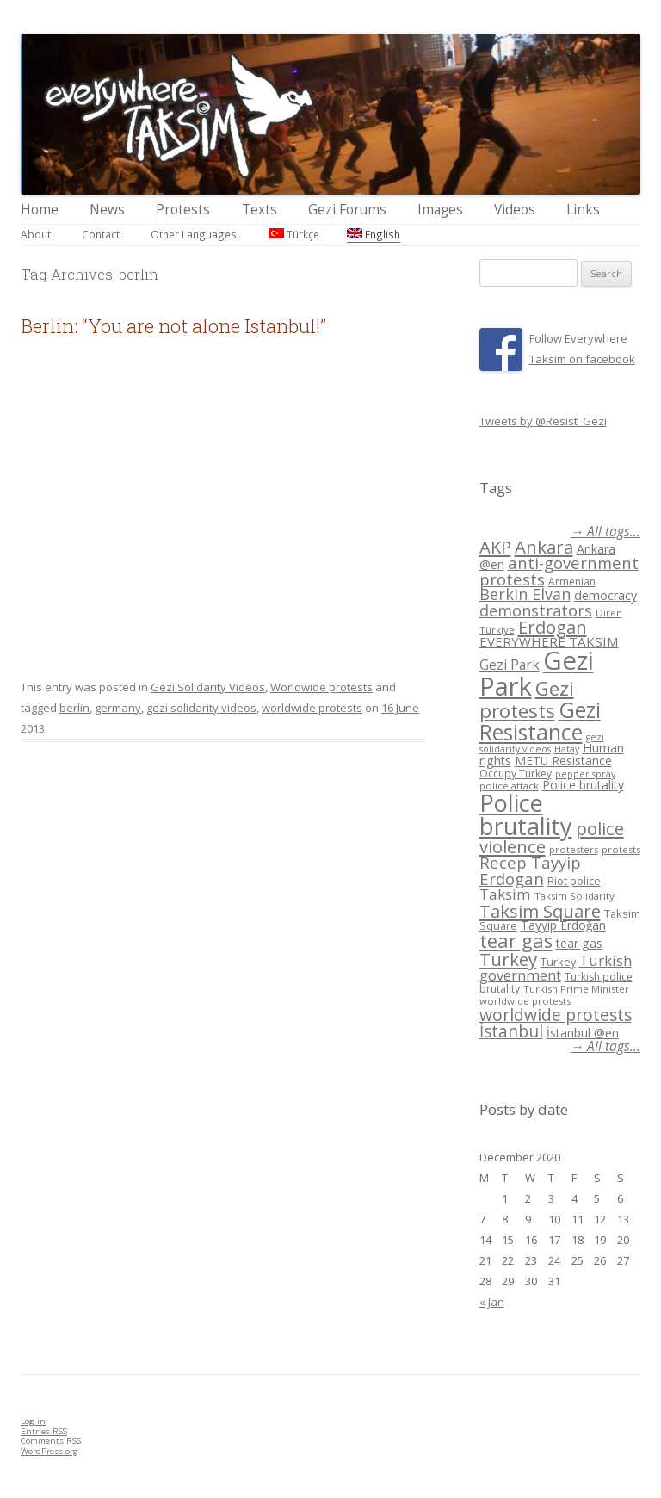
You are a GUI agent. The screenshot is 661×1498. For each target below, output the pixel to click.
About (36, 234)
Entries (44, 1431)
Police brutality (583, 785)
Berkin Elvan (525, 594)
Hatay (566, 749)
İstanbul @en (583, 1032)
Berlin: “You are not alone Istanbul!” (173, 325)
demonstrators (535, 610)
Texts (259, 210)
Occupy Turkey (515, 773)
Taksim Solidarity (574, 895)
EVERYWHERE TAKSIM (549, 641)
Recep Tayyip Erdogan (530, 870)
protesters (573, 849)
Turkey (508, 959)
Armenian (572, 581)
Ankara (544, 547)
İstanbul (511, 1031)
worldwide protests (312, 707)
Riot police (574, 880)
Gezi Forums (347, 210)
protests (621, 849)
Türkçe (294, 234)
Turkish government (555, 967)
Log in (33, 1421)
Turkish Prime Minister (576, 988)
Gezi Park (509, 664)
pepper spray (585, 774)
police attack (509, 785)
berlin (74, 707)
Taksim (505, 894)
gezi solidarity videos (201, 707)
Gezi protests (526, 699)
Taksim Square (540, 911)
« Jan (491, 1301)
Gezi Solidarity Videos (208, 687)
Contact (101, 234)
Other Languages (194, 234)
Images (440, 210)
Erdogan (552, 627)
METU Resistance (563, 760)
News (107, 210)
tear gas (516, 940)
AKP (495, 547)
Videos (514, 210)
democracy (605, 595)
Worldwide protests (321, 687)
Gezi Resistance (540, 720)
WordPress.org (49, 1451)
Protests (183, 210)
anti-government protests (559, 570)
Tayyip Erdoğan (563, 925)
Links (583, 210)
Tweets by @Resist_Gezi (543, 421)
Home (40, 210)
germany (118, 707)
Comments (51, 1440)
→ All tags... (605, 532)
